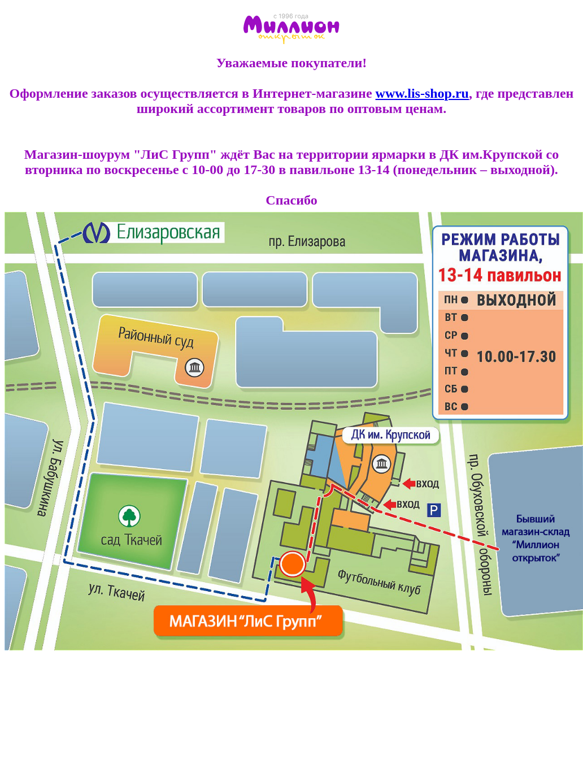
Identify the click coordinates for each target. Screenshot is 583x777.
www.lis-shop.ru (422, 93)
